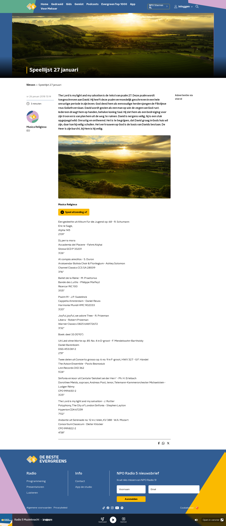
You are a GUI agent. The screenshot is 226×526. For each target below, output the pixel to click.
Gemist (79, 4)
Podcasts (92, 4)
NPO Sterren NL (158, 6)
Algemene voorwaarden (39, 508)
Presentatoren (35, 487)
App (132, 4)
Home (44, 4)
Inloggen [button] (183, 6)
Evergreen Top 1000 (114, 4)
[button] (102, 520)
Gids (69, 4)
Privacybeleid (60, 508)
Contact (80, 481)
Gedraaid (57, 4)
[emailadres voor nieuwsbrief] (174, 489)
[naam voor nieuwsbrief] (131, 489)
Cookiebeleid (186, 508)
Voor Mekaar (49, 9)
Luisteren (32, 493)
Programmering (36, 481)
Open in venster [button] (213, 519)
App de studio (83, 487)
